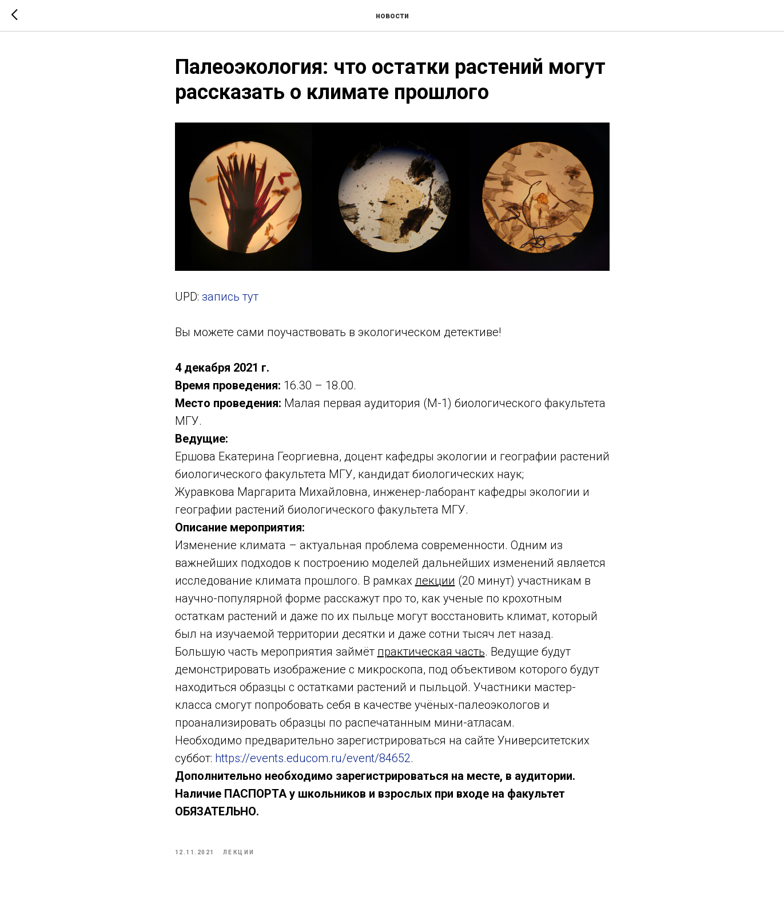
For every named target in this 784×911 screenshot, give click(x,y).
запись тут (230, 296)
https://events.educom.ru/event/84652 (313, 758)
